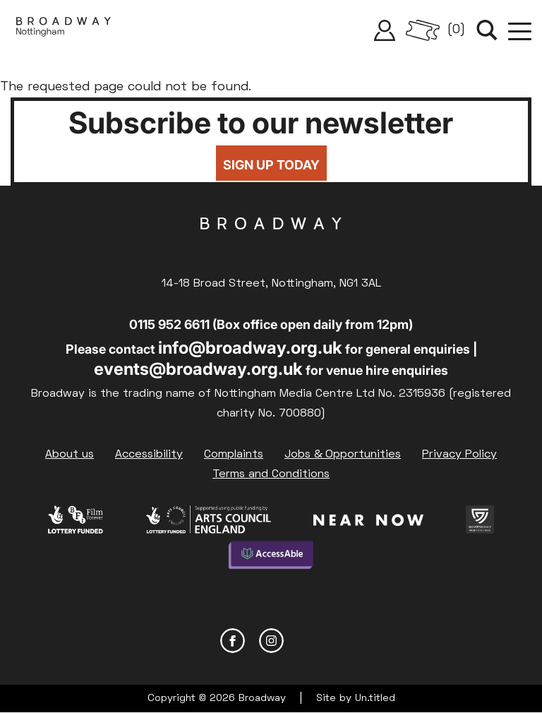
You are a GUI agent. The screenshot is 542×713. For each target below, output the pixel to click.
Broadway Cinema (271, 245)
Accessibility (149, 455)
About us (69, 455)
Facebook (232, 640)
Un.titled (375, 698)
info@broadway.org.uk (250, 347)
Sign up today (271, 164)
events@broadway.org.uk (198, 369)
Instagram (271, 640)
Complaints (233, 455)
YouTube (310, 640)
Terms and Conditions (271, 474)
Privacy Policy (459, 455)
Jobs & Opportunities (342, 455)
